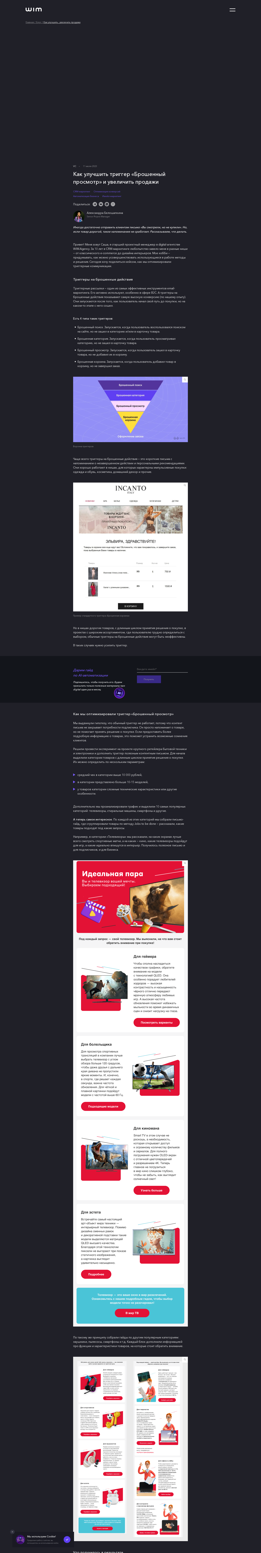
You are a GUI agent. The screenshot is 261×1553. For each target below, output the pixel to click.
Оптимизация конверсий (107, 191)
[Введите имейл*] (162, 670)
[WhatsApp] (107, 204)
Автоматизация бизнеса (86, 196)
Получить (149, 679)
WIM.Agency (81, 249)
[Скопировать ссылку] (113, 204)
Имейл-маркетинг (111, 196)
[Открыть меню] (232, 10)
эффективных (137, 288)
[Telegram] (95, 204)
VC (74, 166)
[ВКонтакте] (101, 204)
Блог (38, 22)
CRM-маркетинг (81, 191)
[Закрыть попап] (12, 1532)
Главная (30, 22)
